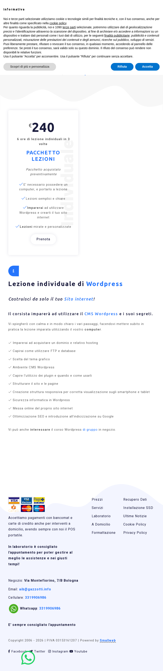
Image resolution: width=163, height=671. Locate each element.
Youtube (78, 651)
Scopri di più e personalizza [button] (29, 66)
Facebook (17, 651)
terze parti (69, 27)
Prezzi (97, 499)
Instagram (58, 651)
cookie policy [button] (57, 23)
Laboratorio (101, 516)
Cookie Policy (134, 524)
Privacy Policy (135, 532)
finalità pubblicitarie (116, 35)
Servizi (97, 507)
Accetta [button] (147, 66)
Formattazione (104, 532)
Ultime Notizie (135, 516)
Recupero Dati (135, 499)
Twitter (37, 651)
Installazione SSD (138, 507)
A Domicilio (101, 524)
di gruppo (90, 429)
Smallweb (108, 640)
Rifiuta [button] (122, 66)
